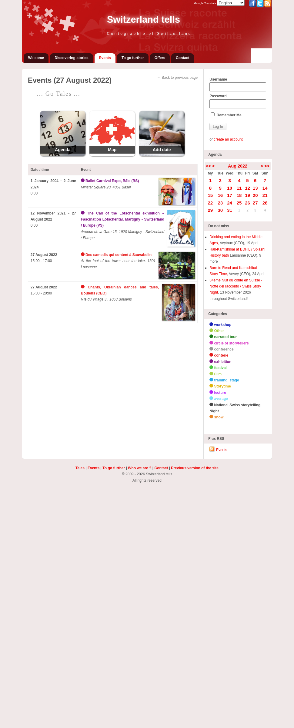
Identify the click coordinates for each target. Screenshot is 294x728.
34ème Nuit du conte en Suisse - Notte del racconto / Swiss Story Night (235, 286)
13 (255, 188)
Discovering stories (71, 58)
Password (237, 101)
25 (239, 202)
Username (237, 84)
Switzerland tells (143, 19)
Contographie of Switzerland (149, 34)
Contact (182, 58)
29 (210, 210)
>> (266, 166)
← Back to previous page (177, 77)
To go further (133, 58)
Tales (80, 468)
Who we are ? (139, 468)
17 (229, 195)
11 (239, 188)
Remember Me (226, 114)
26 (247, 202)
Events (105, 58)
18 (239, 195)
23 (220, 202)
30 (220, 210)
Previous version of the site (195, 468)
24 (229, 202)
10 (229, 188)
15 (210, 195)
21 (265, 195)
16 (220, 195)
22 (210, 202)
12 (247, 188)
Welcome (36, 58)
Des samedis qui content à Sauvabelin (118, 255)
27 (255, 202)
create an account (228, 139)
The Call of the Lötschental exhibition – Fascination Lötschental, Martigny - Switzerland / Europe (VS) (122, 219)
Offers (160, 58)
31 (229, 210)
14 (265, 188)
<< (208, 166)
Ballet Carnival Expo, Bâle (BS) (112, 181)
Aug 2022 (237, 166)
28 (265, 202)
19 (247, 195)
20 (255, 195)
